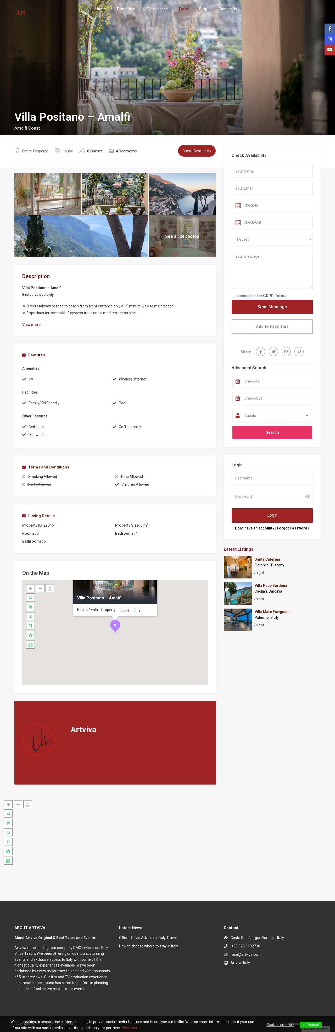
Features (33, 355)
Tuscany (277, 565)
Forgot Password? (293, 528)
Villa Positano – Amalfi (99, 597)
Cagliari (261, 591)
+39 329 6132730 (245, 946)
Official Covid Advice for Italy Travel (148, 938)
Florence (262, 565)
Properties (126, 9)
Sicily (274, 617)
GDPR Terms (274, 295)
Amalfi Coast (27, 128)
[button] (115, 626)
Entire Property (35, 151)
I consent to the (262, 295)
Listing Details (38, 516)
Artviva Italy (240, 963)
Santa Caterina (267, 559)
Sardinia (275, 591)
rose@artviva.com (246, 954)
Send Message (272, 306)
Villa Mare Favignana (273, 612)
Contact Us (228, 9)
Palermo (262, 617)
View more (130, 1028)
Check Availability (196, 151)
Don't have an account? (255, 528)
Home (100, 9)
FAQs (183, 9)
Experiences (157, 9)
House (67, 151)
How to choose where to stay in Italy (148, 946)
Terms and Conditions (45, 467)
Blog (203, 9)
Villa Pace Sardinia (271, 585)
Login (272, 515)
